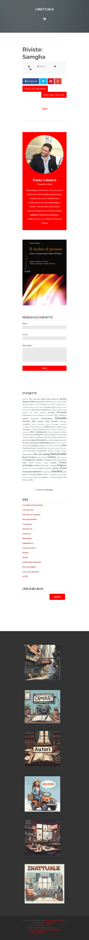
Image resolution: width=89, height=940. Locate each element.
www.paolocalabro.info (39, 925)
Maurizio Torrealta (54, 451)
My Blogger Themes (55, 920)
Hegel (64, 427)
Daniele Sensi (38, 407)
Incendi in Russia (29, 435)
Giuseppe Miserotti (59, 424)
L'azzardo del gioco (50, 435)
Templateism (49, 923)
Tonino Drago (62, 474)
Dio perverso (26, 410)
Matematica (42, 451)
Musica (30, 454)
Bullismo (54, 402)
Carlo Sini (36, 404)
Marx (45, 448)
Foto (47, 421)
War (31, 480)
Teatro (45, 474)
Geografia (26, 424)
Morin (24, 454)
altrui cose (45, 399)
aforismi (25, 399)
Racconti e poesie (49, 465)
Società (57, 471)
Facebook (34, 418)
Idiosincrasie (44, 429)
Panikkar (51, 457)
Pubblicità (37, 465)
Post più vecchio (53, 94)
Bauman (25, 401)
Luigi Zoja (58, 445)
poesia (53, 462)
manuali (40, 448)
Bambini (63, 399)
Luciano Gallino (49, 445)
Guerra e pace (56, 427)
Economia (62, 412)
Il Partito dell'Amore (57, 429)
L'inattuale (44, 9)
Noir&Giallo (58, 454)
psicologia (27, 465)
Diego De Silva (61, 407)
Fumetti (54, 421)
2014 (44, 108)
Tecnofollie (53, 474)
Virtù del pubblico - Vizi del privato (48, 477)
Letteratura (44, 442)
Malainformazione (29, 448)
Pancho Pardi (42, 457)
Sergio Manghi (47, 472)
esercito (49, 415)
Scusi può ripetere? (31, 471)
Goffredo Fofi (39, 427)
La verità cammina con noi (57, 440)
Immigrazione (41, 432)
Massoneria (32, 451)
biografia (39, 402)
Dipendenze (36, 410)
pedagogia (48, 460)
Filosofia (61, 418)
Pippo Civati (27, 463)
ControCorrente (27, 407)
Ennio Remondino (39, 415)
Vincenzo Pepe (27, 477)
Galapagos (63, 421)
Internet (39, 434)
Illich (32, 432)
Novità (25, 457)
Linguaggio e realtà (36, 445)
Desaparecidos (50, 407)
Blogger (50, 490)
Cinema (43, 404)
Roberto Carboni (45, 468)
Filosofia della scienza (32, 421)
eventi (25, 418)
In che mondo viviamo (57, 432)
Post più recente (35, 88)
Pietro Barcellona (60, 460)
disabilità (44, 410)
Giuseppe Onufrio (28, 427)
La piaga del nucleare (37, 440)
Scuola (63, 468)
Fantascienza (46, 418)
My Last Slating (41, 454)
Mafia (64, 445)
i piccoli (35, 429)
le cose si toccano (30, 443)
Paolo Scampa (62, 457)
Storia (39, 474)
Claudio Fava (50, 404)
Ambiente (55, 399)
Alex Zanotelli (34, 399)
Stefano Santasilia (29, 474)
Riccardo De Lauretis (30, 468)
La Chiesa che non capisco (46, 437)
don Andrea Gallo (54, 410)
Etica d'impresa (60, 415)
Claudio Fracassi (61, 404)
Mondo (64, 451)
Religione (62, 465)
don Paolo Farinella (38, 412)
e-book (51, 412)
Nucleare (33, 457)
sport (64, 472)
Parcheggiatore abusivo (32, 460)
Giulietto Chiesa (44, 424)
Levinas (58, 443)
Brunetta (46, 402)
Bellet (32, 401)
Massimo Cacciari (54, 448)
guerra (47, 426)
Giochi (34, 424)
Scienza (56, 468)
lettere (53, 443)
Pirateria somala (42, 463)
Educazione (27, 415)
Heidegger (26, 429)
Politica (63, 462)
